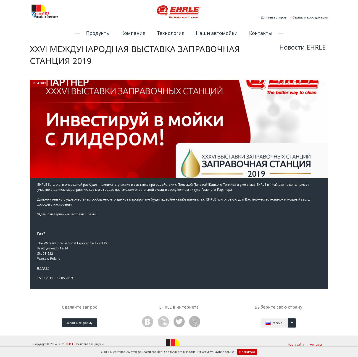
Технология (170, 33)
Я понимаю (247, 352)
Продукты (98, 33)
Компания (133, 33)
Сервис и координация (310, 17)
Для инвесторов (274, 17)
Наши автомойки (217, 33)
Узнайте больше (222, 352)
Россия (281, 323)
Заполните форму (79, 323)
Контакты (260, 33)
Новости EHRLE (302, 47)
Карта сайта (296, 344)
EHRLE (70, 344)
